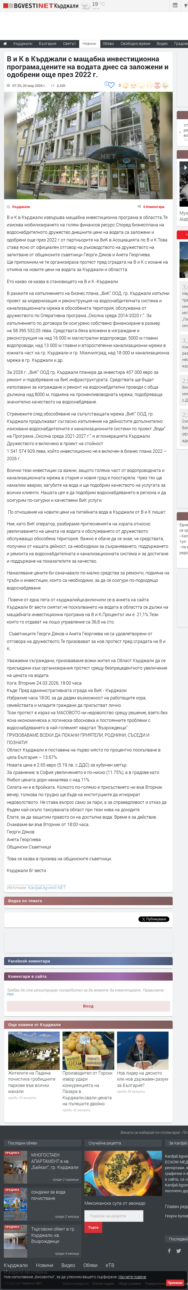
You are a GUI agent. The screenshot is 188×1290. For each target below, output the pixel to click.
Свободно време (135, 43)
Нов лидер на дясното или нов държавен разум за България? (142, 1079)
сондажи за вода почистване (48, 1195)
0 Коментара (153, 206)
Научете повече (132, 1276)
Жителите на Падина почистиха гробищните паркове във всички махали (31, 1082)
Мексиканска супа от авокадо (115, 1203)
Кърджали (21, 206)
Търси (93, 1227)
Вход (88, 1006)
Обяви (90, 1265)
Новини (89, 43)
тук (10, 994)
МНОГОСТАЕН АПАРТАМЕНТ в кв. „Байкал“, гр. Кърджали (54, 1161)
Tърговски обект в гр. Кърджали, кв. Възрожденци (53, 1235)
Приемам (175, 1283)
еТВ (110, 1265)
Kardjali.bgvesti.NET (46, 887)
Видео (68, 1265)
